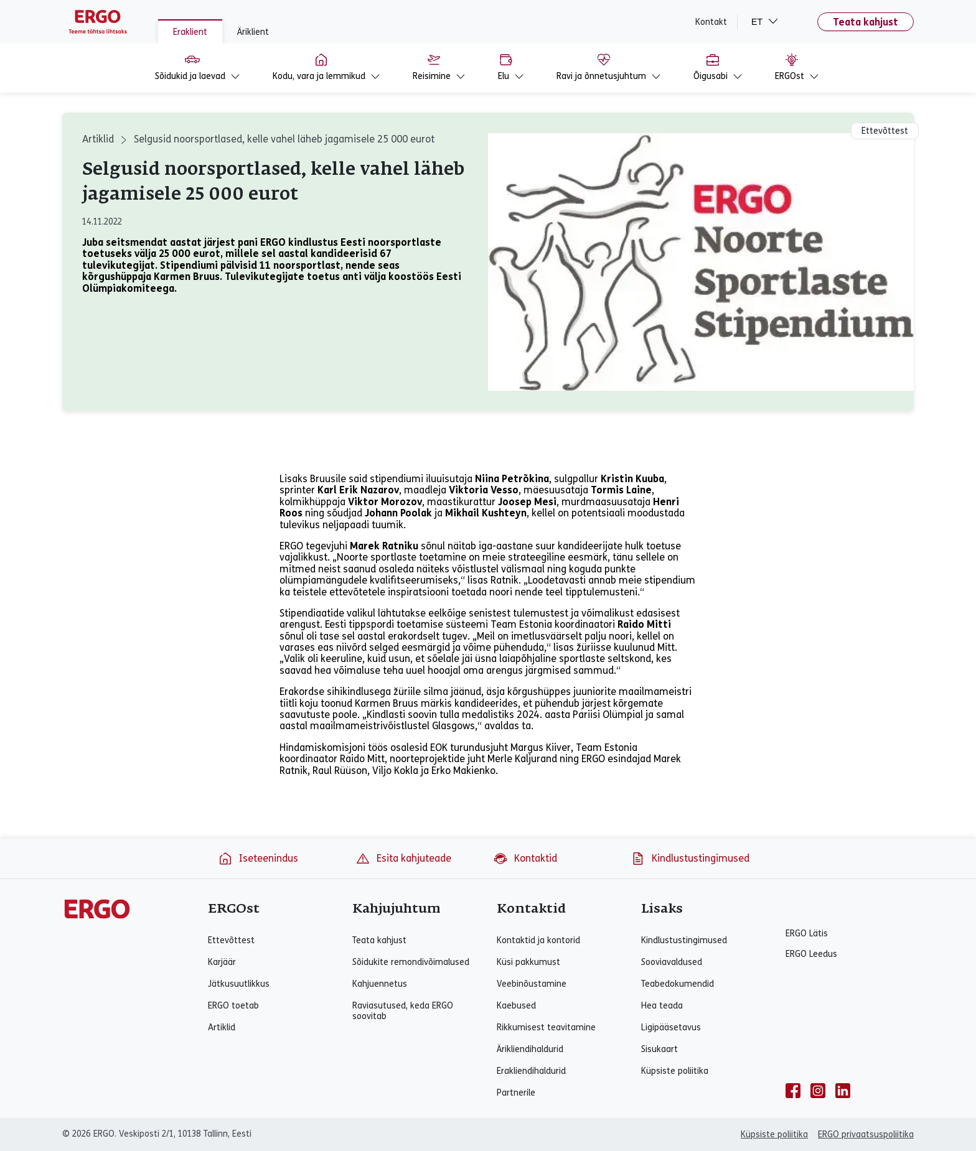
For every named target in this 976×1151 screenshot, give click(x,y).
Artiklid (98, 139)
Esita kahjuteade (403, 858)
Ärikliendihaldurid (530, 1049)
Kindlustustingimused (690, 858)
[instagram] (817, 1090)
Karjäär (222, 962)
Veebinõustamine (531, 984)
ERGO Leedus (811, 954)
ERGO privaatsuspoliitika (866, 1134)
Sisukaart (659, 1049)
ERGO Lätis (807, 933)
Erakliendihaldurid (531, 1071)
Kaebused (516, 1005)
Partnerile (516, 1093)
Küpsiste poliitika (674, 1071)
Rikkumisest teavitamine (546, 1027)
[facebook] (793, 1090)
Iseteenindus (258, 858)
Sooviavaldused (671, 962)
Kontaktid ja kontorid (538, 940)
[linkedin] (842, 1090)
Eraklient (190, 32)
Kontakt (711, 22)
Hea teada (662, 1005)
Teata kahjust (865, 22)
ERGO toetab (233, 1005)
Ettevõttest (231, 940)
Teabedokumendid (677, 984)
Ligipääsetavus (671, 1027)
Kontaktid (525, 858)
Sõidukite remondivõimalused (410, 962)
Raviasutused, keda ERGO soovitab (402, 1011)
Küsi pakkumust (528, 962)
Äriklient (253, 32)
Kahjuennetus (379, 984)
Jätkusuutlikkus (239, 984)
